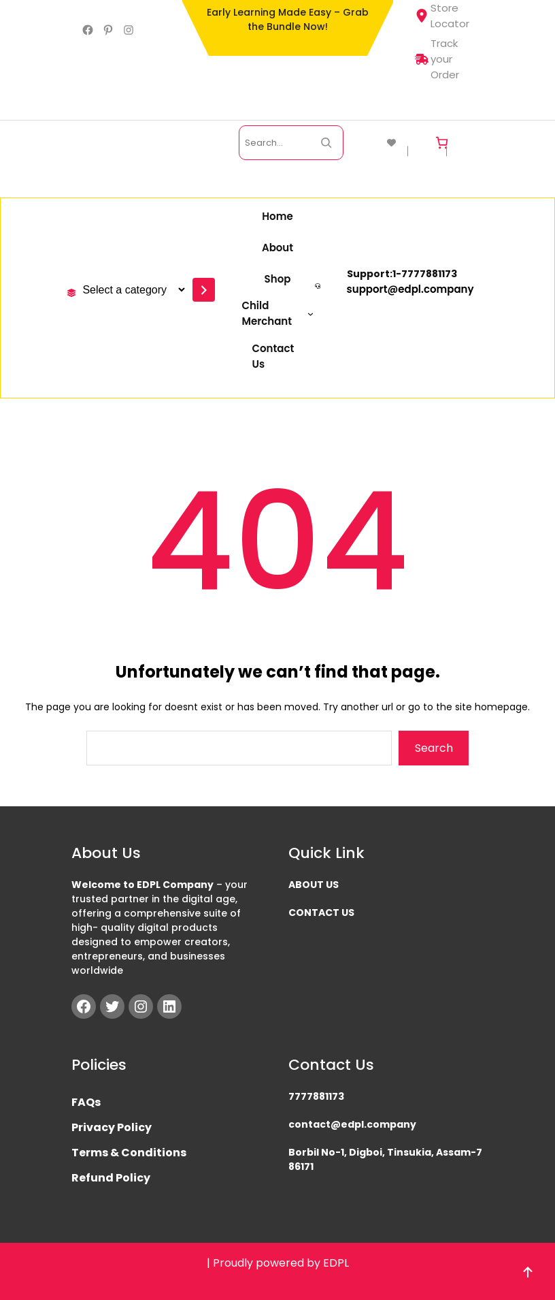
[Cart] (441, 142)
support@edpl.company (410, 289)
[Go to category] (203, 290)
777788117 (426, 274)
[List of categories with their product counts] (131, 290)
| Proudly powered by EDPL (278, 1263)
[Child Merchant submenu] (277, 313)
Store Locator (442, 16)
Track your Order (437, 59)
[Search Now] (326, 143)
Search (434, 748)
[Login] (469, 143)
